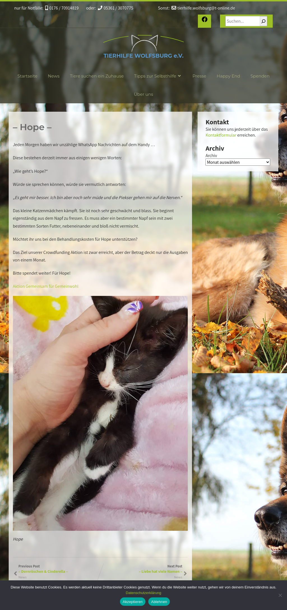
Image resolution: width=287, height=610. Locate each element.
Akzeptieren (133, 602)
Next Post (141, 569)
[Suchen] (263, 21)
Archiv (211, 155)
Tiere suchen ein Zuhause (97, 76)
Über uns (143, 94)
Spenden (260, 76)
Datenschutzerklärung (143, 593)
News (54, 76)
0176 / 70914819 (62, 8)
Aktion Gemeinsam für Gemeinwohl (45, 286)
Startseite (27, 76)
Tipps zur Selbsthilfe (158, 76)
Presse (199, 76)
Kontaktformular (220, 135)
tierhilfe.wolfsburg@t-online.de (203, 8)
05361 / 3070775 (115, 8)
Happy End (228, 76)
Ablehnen (159, 602)
